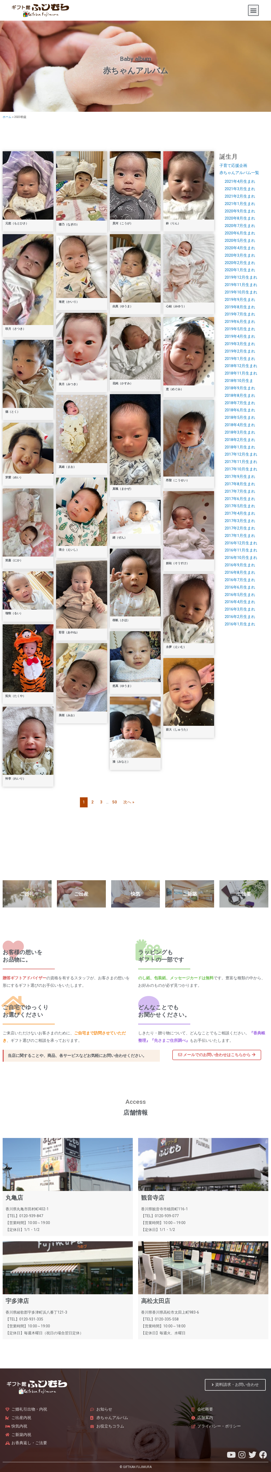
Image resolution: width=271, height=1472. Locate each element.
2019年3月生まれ (240, 343)
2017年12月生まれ (241, 454)
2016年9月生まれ (240, 565)
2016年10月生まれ (241, 557)
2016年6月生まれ (240, 587)
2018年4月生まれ (240, 425)
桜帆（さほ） (121, 620)
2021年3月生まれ (240, 188)
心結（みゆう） (176, 306)
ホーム (7, 117)
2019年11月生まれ (241, 284)
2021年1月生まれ (240, 203)
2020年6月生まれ (240, 233)
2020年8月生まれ (240, 218)
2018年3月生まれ (240, 432)
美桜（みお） (67, 715)
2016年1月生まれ (240, 624)
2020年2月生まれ (240, 262)
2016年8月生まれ (240, 572)
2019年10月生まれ (241, 292)
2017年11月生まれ (241, 461)
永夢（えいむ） (176, 647)
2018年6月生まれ (240, 410)
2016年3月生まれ (240, 609)
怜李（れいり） (15, 778)
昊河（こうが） (122, 223)
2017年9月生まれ (240, 476)
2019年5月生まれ (240, 329)
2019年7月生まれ (240, 314)
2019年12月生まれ (241, 277)
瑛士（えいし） (69, 550)
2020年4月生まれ (240, 248)
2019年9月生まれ (240, 299)
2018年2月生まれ (240, 439)
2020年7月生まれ (240, 225)
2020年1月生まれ (240, 270)
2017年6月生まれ (240, 498)
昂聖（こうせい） (177, 480)
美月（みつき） (69, 384)
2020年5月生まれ (240, 240)
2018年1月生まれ (240, 447)
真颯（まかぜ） (122, 489)
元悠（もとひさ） (17, 223)
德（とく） (12, 411)
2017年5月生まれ (240, 506)
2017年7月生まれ (240, 491)
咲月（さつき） (15, 329)
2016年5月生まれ (240, 594)
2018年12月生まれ (241, 365)
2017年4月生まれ (240, 513)
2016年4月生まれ (240, 601)
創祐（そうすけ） (177, 563)
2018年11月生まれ (241, 373)
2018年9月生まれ (240, 388)
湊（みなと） (121, 761)
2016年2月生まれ (240, 616)
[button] (253, 10)
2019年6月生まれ (240, 321)
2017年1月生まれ (240, 535)
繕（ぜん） (119, 537)
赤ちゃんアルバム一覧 (239, 172)
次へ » (128, 802)
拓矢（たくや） (15, 696)
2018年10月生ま (239, 380)
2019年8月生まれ (240, 307)
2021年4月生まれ (240, 181)
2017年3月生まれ (240, 520)
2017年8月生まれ (240, 484)
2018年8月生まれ (240, 395)
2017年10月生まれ (241, 469)
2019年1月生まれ (240, 358)
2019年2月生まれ (240, 351)
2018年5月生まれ (240, 417)
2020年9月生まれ (240, 211)
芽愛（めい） (14, 477)
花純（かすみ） (122, 383)
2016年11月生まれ (241, 550)
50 (114, 802)
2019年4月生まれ (240, 336)
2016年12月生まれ (241, 543)
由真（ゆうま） (122, 306)
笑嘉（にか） (14, 560)
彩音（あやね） (69, 632)
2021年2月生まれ (240, 196)
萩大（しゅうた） (177, 729)
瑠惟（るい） (14, 613)
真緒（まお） (67, 467)
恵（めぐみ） (174, 389)
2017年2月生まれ (240, 528)
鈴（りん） (173, 223)
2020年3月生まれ (240, 255)
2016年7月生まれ (240, 579)
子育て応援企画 (233, 165)
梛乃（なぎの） (69, 224)
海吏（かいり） (69, 302)
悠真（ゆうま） (122, 686)
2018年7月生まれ (240, 403)
